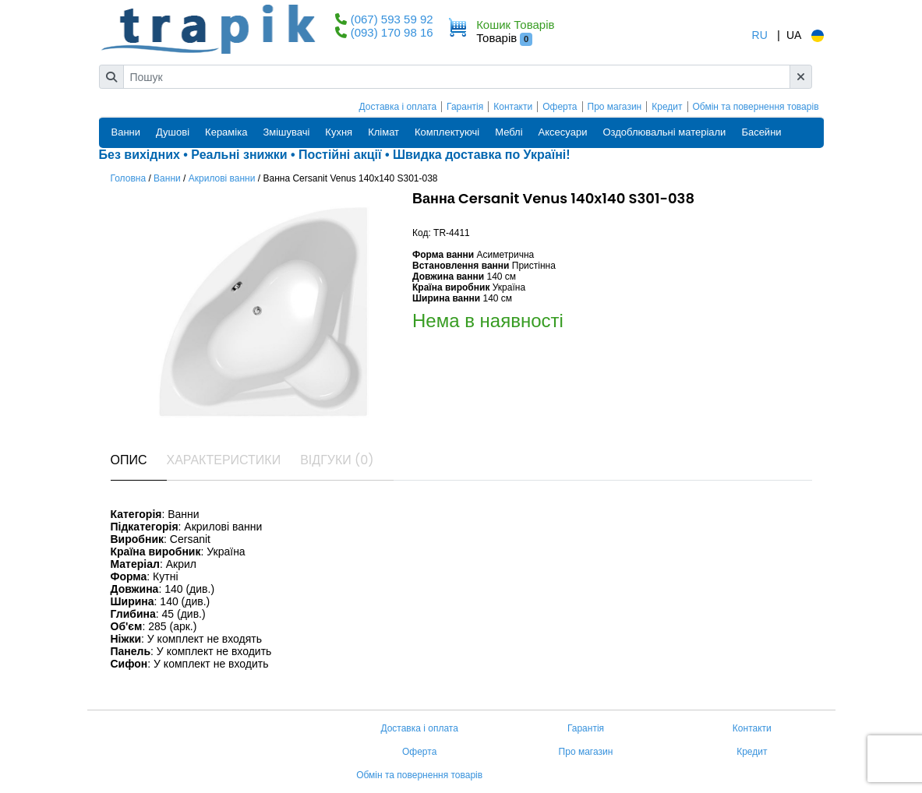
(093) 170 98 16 (392, 32)
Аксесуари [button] (563, 132)
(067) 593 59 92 (392, 19)
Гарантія (465, 106)
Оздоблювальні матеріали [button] (664, 132)
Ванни (167, 178)
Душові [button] (172, 132)
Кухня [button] (338, 132)
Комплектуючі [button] (447, 132)
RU (760, 35)
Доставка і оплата (398, 106)
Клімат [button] (383, 132)
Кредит (667, 106)
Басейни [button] (761, 132)
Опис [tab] (129, 460)
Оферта (559, 106)
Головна (129, 178)
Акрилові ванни (222, 178)
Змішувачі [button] (286, 132)
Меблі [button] (508, 132)
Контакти (512, 106)
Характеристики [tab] (224, 460)
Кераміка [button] (226, 132)
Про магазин (615, 106)
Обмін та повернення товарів (756, 106)
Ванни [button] (126, 132)
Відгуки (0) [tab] (336, 460)
